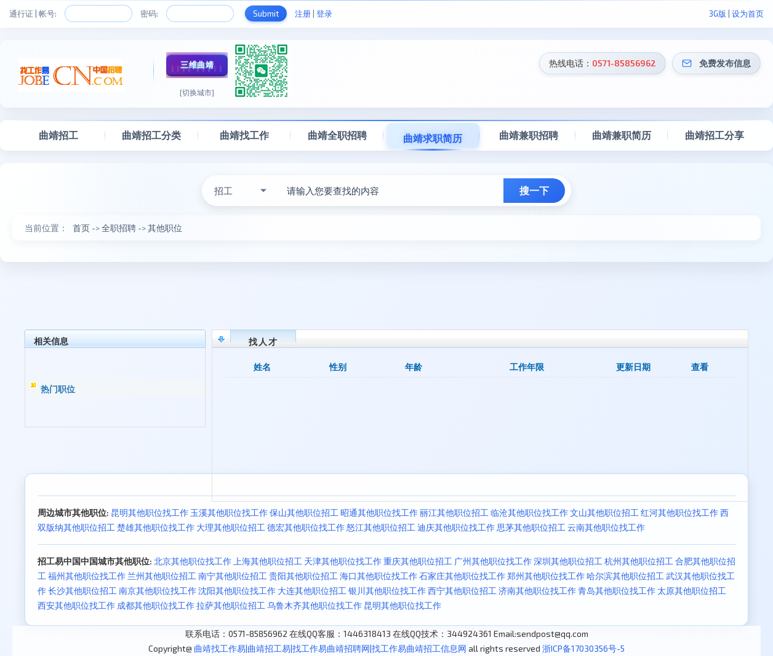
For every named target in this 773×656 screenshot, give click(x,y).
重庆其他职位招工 (417, 561)
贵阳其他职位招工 (303, 576)
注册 (303, 13)
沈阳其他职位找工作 (237, 590)
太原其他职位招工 (691, 590)
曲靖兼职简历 (621, 135)
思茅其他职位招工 (531, 527)
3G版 (717, 13)
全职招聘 (119, 228)
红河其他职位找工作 (679, 512)
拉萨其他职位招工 (230, 605)
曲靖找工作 (244, 135)
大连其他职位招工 (312, 590)
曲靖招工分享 (714, 135)
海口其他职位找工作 (378, 576)
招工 (223, 190)
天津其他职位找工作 (343, 561)
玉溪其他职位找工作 (229, 512)
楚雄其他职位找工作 (155, 527)
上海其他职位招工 (267, 561)
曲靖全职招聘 (337, 135)
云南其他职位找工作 (606, 527)
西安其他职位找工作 (76, 605)
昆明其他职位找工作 (149, 512)
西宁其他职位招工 (462, 590)
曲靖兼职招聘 (528, 135)
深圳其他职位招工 (568, 561)
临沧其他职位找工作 (529, 512)
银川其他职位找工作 (387, 590)
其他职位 (165, 228)
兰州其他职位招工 (161, 576)
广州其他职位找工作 (493, 561)
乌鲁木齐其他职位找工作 (314, 605)
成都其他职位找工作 (155, 605)
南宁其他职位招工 (232, 576)
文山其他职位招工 (604, 512)
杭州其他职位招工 (638, 561)
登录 (324, 13)
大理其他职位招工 (230, 527)
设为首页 (748, 13)
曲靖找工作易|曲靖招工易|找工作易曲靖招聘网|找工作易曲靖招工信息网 (330, 648)
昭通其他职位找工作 (379, 512)
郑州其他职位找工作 (546, 576)
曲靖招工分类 (151, 135)
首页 (81, 228)
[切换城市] (197, 92)
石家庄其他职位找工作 (462, 576)
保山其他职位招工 (304, 512)
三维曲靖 (197, 64)
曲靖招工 (58, 135)
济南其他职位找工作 (537, 590)
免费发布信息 (725, 63)
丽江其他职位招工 (454, 512)
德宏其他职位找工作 (306, 527)
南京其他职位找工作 (157, 590)
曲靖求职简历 (432, 138)
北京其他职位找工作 (192, 561)
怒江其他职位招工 (380, 527)
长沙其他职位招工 (82, 590)
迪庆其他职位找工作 (456, 527)
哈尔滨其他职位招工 (625, 576)
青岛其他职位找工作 (616, 590)
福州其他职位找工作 (87, 576)
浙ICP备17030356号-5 (583, 648)
